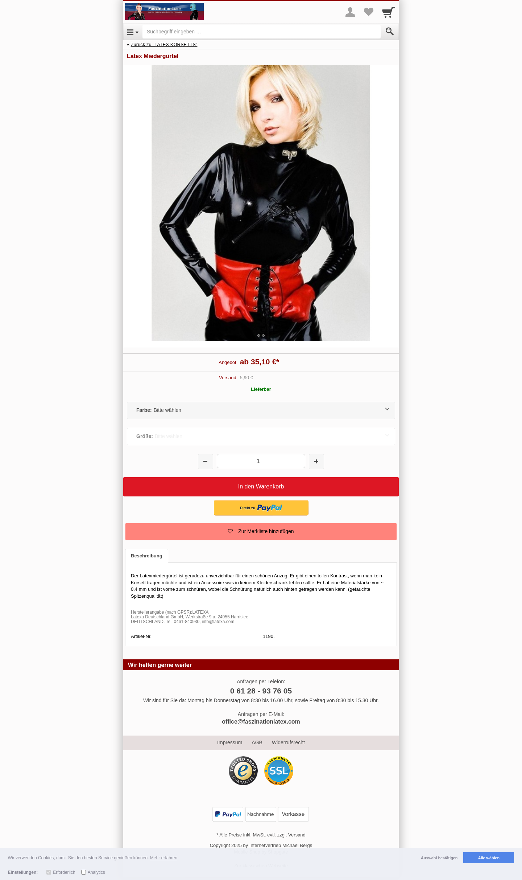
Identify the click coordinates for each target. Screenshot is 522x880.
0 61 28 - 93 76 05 (261, 691)
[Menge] (261, 461)
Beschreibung (146, 555)
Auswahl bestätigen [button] (439, 858)
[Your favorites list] (368, 11)
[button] (261, 531)
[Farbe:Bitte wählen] (261, 410)
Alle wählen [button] (489, 858)
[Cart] (388, 11)
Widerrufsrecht (288, 742)
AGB (257, 742)
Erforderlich (64, 872)
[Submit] (389, 31)
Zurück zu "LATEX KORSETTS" (164, 44)
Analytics (96, 872)
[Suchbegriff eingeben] (261, 31)
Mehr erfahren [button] (163, 857)
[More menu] (350, 11)
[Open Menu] (133, 31)
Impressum (229, 742)
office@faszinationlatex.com (261, 722)
